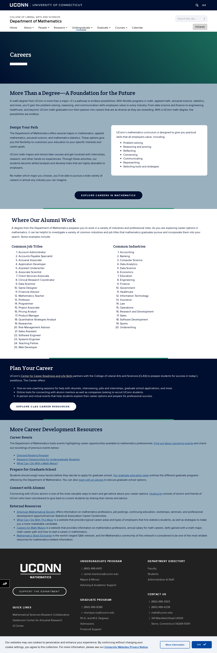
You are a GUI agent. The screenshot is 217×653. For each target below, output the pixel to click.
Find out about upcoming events (173, 443)
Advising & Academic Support (98, 585)
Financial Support (90, 629)
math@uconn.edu (162, 612)
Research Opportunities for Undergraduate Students (48, 459)
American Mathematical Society (36, 511)
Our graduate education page (131, 475)
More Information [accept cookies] (175, 644)
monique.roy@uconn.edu (99, 612)
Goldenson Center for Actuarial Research (37, 620)
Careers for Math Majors (31, 527)
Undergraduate (81, 27)
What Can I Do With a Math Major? (37, 463)
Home (13, 27)
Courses (120, 27)
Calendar (137, 27)
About (28, 27)
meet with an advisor (91, 479)
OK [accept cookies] (201, 644)
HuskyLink (155, 493)
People (42, 27)
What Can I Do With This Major (35, 519)
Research (59, 27)
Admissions (87, 623)
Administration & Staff (161, 579)
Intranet (200, 27)
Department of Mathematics (36, 21)
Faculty (152, 568)
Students (153, 573)
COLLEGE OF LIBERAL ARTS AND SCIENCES (35, 17)
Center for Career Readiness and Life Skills (46, 376)
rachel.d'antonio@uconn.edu (101, 573)
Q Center (18, 625)
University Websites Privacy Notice (126, 647)
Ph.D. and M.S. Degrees (94, 618)
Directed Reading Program (33, 455)
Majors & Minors (89, 579)
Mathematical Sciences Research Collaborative (41, 614)
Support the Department (39, 591)
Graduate (102, 27)
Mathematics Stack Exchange (34, 535)
